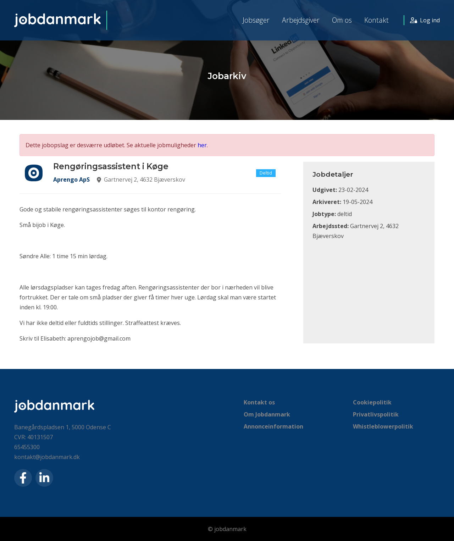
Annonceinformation (273, 426)
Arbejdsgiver (301, 20)
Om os (342, 20)
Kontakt (376, 20)
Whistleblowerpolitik (383, 426)
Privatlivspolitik (376, 414)
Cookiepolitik (372, 402)
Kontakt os (259, 402)
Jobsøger (256, 20)
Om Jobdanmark (267, 414)
